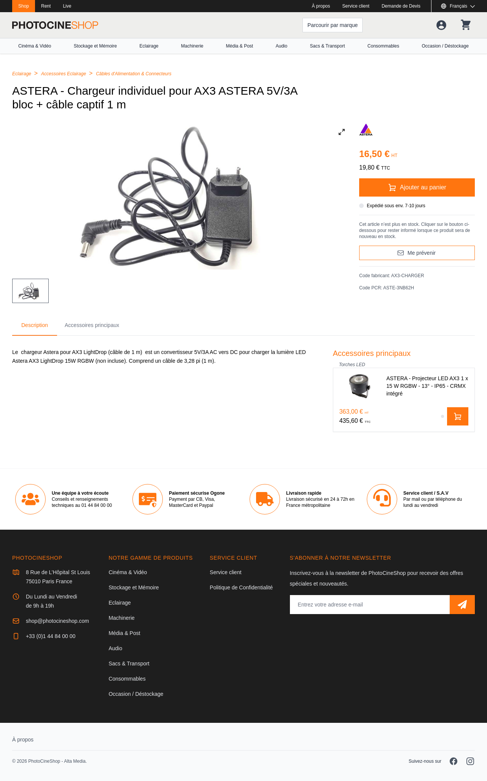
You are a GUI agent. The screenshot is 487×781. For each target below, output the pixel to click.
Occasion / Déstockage (445, 46)
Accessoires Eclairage (64, 73)
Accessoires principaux (92, 325)
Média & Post (239, 46)
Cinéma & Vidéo (34, 46)
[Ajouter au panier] (417, 187)
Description (34, 325)
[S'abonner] (462, 604)
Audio (281, 46)
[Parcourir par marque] (332, 25)
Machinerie (192, 46)
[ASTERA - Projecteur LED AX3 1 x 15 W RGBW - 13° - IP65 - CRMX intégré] (403, 386)
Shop (23, 6)
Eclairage (148, 46)
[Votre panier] (466, 25)
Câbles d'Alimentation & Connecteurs (133, 73)
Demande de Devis (401, 6)
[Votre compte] (441, 25)
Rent (46, 6)
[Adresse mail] (370, 604)
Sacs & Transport (327, 46)
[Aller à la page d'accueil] (55, 25)
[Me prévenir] (417, 253)
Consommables (383, 46)
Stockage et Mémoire (95, 46)
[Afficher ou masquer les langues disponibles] (458, 6)
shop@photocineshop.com (57, 621)
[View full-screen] (341, 132)
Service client (355, 6)
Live (67, 6)
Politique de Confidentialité (241, 587)
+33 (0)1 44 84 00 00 (50, 636)
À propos (321, 6)
